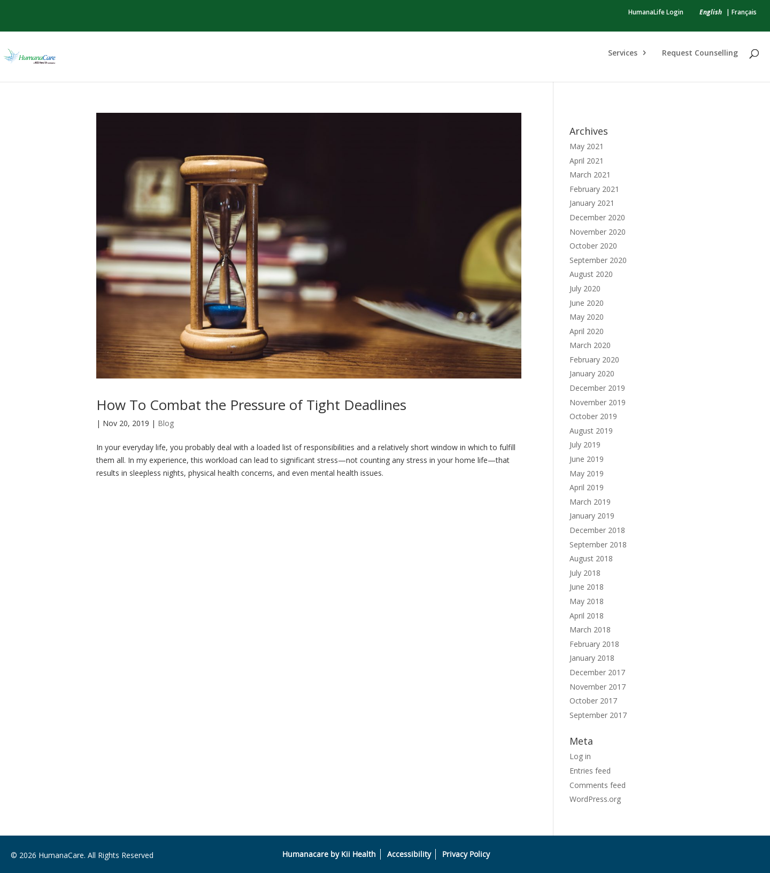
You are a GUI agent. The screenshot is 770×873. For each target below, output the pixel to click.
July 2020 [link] (584, 288)
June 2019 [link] (586, 459)
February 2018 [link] (594, 644)
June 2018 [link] (586, 587)
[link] (710, 12)
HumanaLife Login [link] (655, 12)
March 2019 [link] (590, 502)
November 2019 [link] (597, 402)
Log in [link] (580, 756)
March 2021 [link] (590, 174)
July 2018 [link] (584, 573)
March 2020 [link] (590, 345)
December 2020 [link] (597, 217)
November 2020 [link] (597, 232)
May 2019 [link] (586, 473)
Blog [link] (166, 423)
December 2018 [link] (597, 530)
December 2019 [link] (597, 388)
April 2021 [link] (586, 161)
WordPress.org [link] (595, 799)
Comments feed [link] (597, 785)
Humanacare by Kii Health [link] (329, 854)
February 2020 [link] (594, 359)
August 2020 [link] (591, 274)
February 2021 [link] (594, 189)
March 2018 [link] (590, 629)
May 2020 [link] (586, 317)
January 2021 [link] (591, 203)
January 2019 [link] (591, 516)
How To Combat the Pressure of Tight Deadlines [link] (251, 404)
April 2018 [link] (586, 616)
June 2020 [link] (586, 303)
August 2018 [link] (591, 558)
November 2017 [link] (597, 687)
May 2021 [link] (586, 146)
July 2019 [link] (584, 444)
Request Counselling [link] (700, 53)
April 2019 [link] (586, 487)
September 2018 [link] (598, 544)
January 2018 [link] (591, 658)
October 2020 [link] (593, 246)
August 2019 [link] (591, 431)
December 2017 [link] (597, 672)
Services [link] (622, 53)
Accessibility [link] (409, 854)
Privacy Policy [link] (466, 854)
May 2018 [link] (586, 601)
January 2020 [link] (591, 373)
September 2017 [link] (598, 715)
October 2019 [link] (593, 416)
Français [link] (744, 12)
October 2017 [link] (593, 701)
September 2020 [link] (598, 260)
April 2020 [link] (586, 331)
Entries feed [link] (590, 771)
